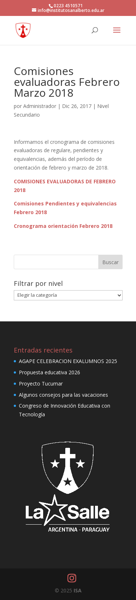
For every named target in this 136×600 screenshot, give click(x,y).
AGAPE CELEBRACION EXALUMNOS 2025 (68, 361)
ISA (78, 590)
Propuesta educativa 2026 (49, 372)
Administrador (39, 106)
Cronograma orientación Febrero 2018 (63, 225)
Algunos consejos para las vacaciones (63, 394)
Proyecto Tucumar (41, 383)
